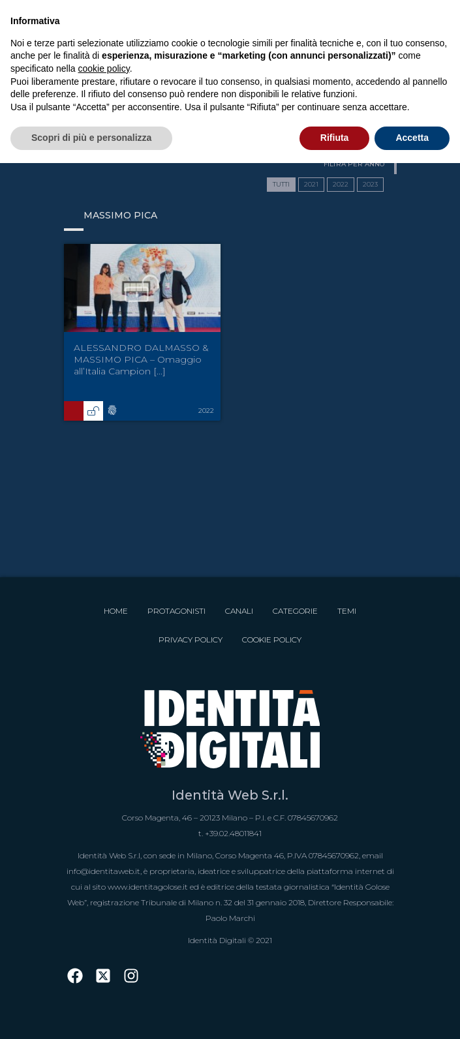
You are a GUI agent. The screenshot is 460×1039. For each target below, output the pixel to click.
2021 (311, 184)
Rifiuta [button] (334, 137)
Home (116, 611)
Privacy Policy (190, 639)
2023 (370, 184)
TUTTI (281, 184)
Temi (346, 611)
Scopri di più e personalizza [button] (91, 137)
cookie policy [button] (104, 68)
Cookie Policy (271, 639)
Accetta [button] (412, 137)
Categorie (295, 611)
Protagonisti (176, 611)
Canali (239, 611)
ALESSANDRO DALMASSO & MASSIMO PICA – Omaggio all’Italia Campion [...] (141, 359)
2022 (340, 184)
